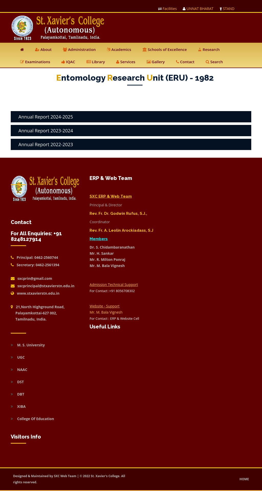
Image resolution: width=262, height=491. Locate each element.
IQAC (68, 61)
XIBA (21, 406)
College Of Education (35, 418)
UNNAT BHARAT (198, 8)
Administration (79, 49)
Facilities (167, 8)
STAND (227, 8)
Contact (185, 61)
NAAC (22, 369)
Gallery (156, 61)
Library (95, 61)
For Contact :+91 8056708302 (112, 291)
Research (209, 49)
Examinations (35, 61)
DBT (20, 394)
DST (20, 381)
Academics (119, 49)
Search (214, 61)
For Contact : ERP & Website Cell (114, 318)
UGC (21, 357)
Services (125, 61)
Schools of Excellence (165, 49)
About (43, 49)
